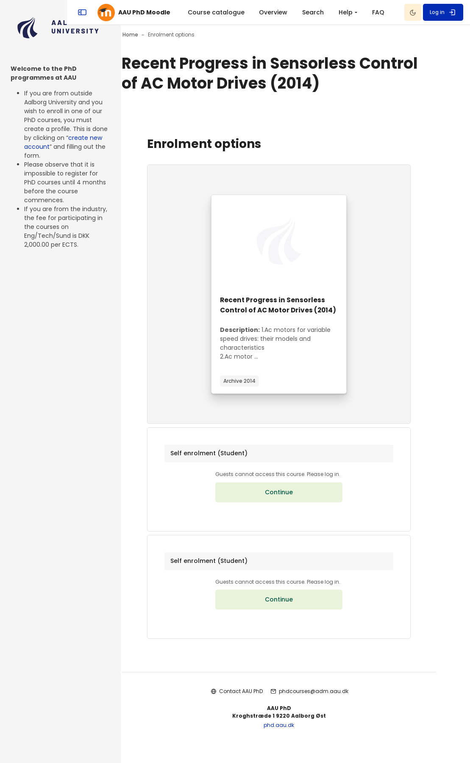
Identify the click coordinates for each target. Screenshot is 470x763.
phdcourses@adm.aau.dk (330, 708)
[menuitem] (314, 12)
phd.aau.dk (295, 742)
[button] (295, 465)
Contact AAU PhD (257, 708)
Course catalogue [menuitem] (269, 12)
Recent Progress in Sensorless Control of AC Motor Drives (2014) (289, 310)
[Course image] (295, 241)
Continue (295, 505)
